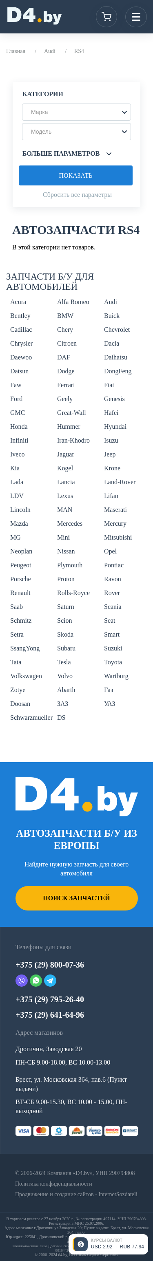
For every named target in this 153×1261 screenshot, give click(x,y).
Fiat (109, 384)
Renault (20, 592)
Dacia (111, 343)
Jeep (109, 454)
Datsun (19, 371)
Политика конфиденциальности (53, 1184)
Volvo (65, 675)
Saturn (65, 606)
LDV (17, 495)
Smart (112, 634)
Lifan (111, 495)
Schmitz (20, 620)
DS (61, 717)
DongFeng (118, 371)
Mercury (115, 523)
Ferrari (66, 384)
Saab (16, 606)
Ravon (112, 578)
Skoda (65, 634)
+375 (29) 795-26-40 (50, 999)
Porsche (20, 578)
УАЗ (109, 703)
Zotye (17, 689)
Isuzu (111, 440)
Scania (113, 606)
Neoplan (21, 551)
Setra (17, 634)
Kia (15, 468)
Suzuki (113, 648)
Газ (108, 689)
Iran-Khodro (73, 440)
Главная (15, 51)
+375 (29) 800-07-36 (50, 964)
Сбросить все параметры (77, 194)
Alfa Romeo (73, 301)
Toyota (113, 662)
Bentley (20, 315)
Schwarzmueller (31, 717)
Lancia (66, 481)
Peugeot (20, 565)
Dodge (66, 371)
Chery (65, 329)
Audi (49, 51)
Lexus (65, 495)
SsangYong (25, 648)
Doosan (20, 703)
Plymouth (69, 565)
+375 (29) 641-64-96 (50, 1014)
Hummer (68, 426)
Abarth (66, 689)
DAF (63, 357)
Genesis (114, 398)
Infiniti (19, 440)
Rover (112, 592)
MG (15, 537)
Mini (63, 537)
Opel (110, 551)
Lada (16, 481)
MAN (64, 509)
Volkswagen (26, 675)
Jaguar (65, 454)
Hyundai (115, 426)
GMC (17, 412)
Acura (18, 301)
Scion (64, 620)
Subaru (66, 648)
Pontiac (114, 565)
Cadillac (21, 329)
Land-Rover (119, 481)
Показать (75, 175)
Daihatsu (115, 357)
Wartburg (116, 675)
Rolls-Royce (73, 592)
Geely (65, 398)
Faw (16, 384)
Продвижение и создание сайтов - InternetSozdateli (76, 1194)
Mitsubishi (118, 537)
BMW (65, 315)
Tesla (64, 662)
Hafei (111, 412)
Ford (16, 398)
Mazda (19, 523)
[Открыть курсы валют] (108, 1244)
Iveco (17, 454)
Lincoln (20, 509)
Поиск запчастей (76, 898)
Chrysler (21, 343)
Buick (112, 315)
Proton (66, 578)
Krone (112, 468)
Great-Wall (71, 412)
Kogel (65, 468)
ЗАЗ (62, 703)
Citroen (67, 343)
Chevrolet (117, 329)
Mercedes (69, 523)
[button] (76, 112)
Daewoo (21, 357)
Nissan (66, 551)
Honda (19, 426)
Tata (15, 662)
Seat (109, 620)
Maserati (115, 509)
